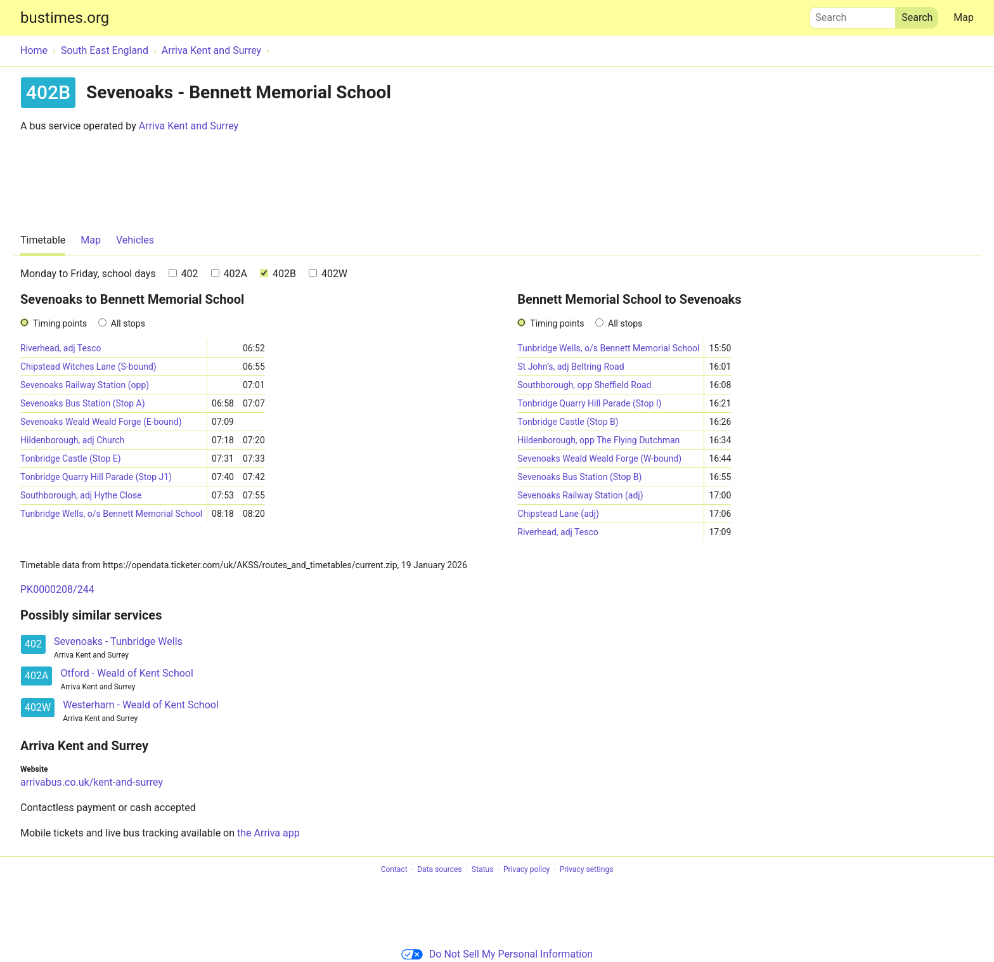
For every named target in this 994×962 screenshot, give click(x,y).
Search (853, 14)
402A (229, 274)
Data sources (439, 870)
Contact (394, 870)
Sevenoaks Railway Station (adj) (580, 495)
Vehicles (135, 240)
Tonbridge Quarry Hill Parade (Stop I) (589, 403)
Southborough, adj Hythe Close (81, 495)
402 (183, 274)
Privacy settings (587, 870)
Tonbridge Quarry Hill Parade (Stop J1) (96, 477)
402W (328, 274)
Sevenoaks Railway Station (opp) (84, 385)
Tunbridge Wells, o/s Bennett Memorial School (111, 514)
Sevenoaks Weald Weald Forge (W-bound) (599, 458)
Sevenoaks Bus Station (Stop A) (82, 403)
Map (963, 17)
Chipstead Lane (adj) (558, 514)
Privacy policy (526, 870)
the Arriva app (268, 833)
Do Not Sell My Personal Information (497, 954)
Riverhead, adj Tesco (60, 348)
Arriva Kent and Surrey (188, 126)
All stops (128, 323)
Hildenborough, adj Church (72, 440)
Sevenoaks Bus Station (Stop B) (579, 477)
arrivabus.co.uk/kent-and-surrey (91, 782)
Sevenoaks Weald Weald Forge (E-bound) (101, 422)
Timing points (60, 323)
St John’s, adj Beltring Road (570, 366)
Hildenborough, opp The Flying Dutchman (598, 440)
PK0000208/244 (57, 589)
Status (482, 870)
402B (278, 274)
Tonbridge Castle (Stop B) (567, 422)
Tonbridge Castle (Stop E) (70, 458)
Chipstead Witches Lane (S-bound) (88, 366)
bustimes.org (64, 18)
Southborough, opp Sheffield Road (584, 385)
